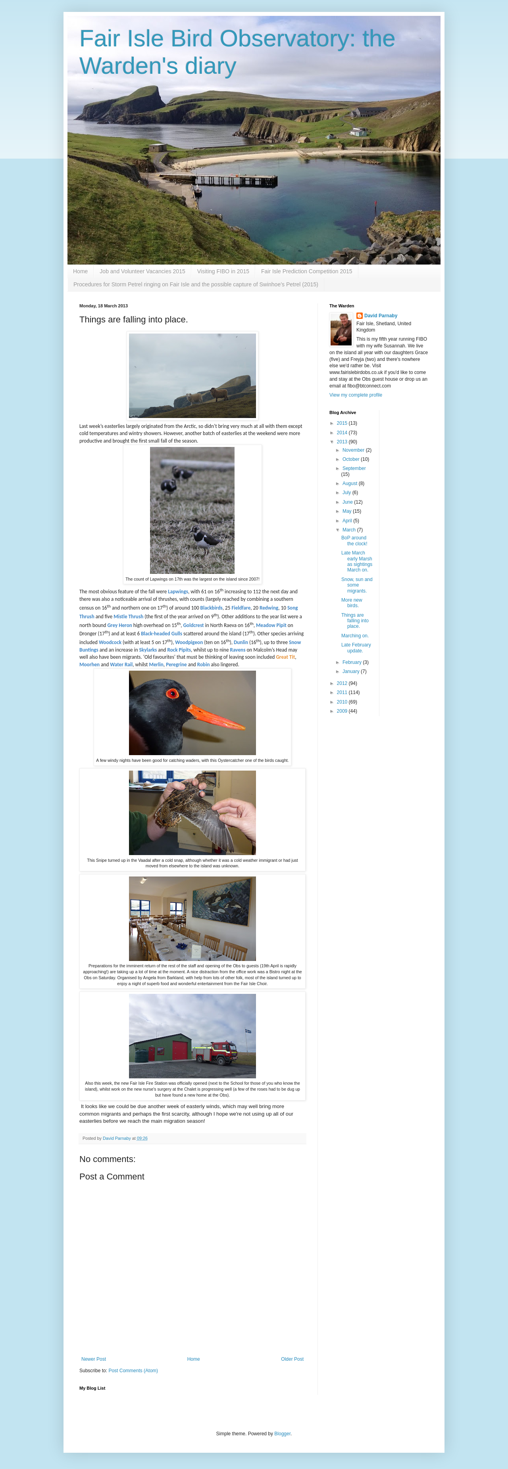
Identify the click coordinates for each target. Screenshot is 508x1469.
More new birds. (351, 602)
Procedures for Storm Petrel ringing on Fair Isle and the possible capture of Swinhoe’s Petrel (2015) (195, 284)
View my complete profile (355, 395)
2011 (343, 692)
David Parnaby (380, 315)
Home (80, 271)
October (352, 459)
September (354, 468)
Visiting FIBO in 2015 (223, 271)
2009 (343, 711)
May (348, 511)
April (348, 521)
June (348, 502)
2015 (343, 423)
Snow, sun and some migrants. (357, 585)
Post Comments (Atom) (133, 1370)
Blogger (282, 1433)
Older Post (292, 1359)
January (352, 671)
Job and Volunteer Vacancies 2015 (142, 271)
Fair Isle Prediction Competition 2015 (306, 271)
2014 (343, 432)
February (353, 662)
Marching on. (355, 636)
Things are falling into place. (355, 620)
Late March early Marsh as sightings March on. (356, 561)
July (347, 492)
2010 (343, 702)
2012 (343, 683)
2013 (343, 442)
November (354, 450)
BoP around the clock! (354, 540)
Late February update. (356, 647)
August (351, 483)
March (350, 530)
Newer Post (93, 1359)
